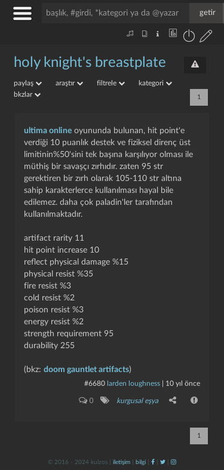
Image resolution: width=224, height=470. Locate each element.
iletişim (121, 462)
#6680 (94, 383)
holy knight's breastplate (90, 63)
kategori (155, 83)
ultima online (48, 131)
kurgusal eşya (137, 400)
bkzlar (27, 94)
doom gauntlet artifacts (86, 369)
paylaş (28, 83)
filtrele (111, 83)
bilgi (141, 462)
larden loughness (133, 383)
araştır (69, 83)
